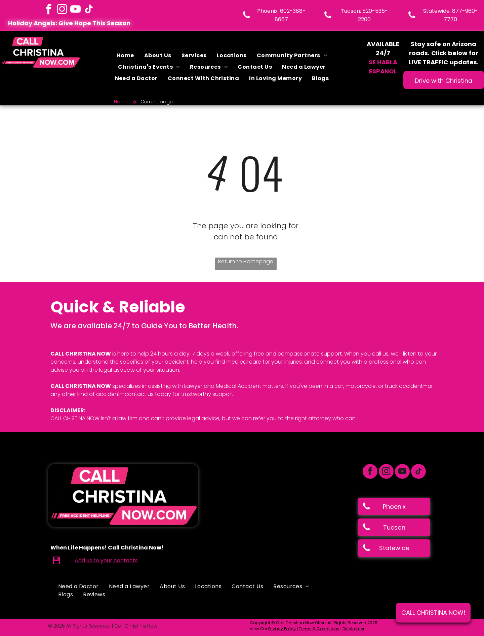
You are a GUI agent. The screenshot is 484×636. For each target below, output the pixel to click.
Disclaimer (353, 629)
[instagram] (62, 10)
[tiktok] (89, 10)
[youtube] (75, 10)
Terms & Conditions (319, 629)
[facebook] (48, 10)
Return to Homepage (245, 261)
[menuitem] (125, 55)
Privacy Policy (282, 629)
